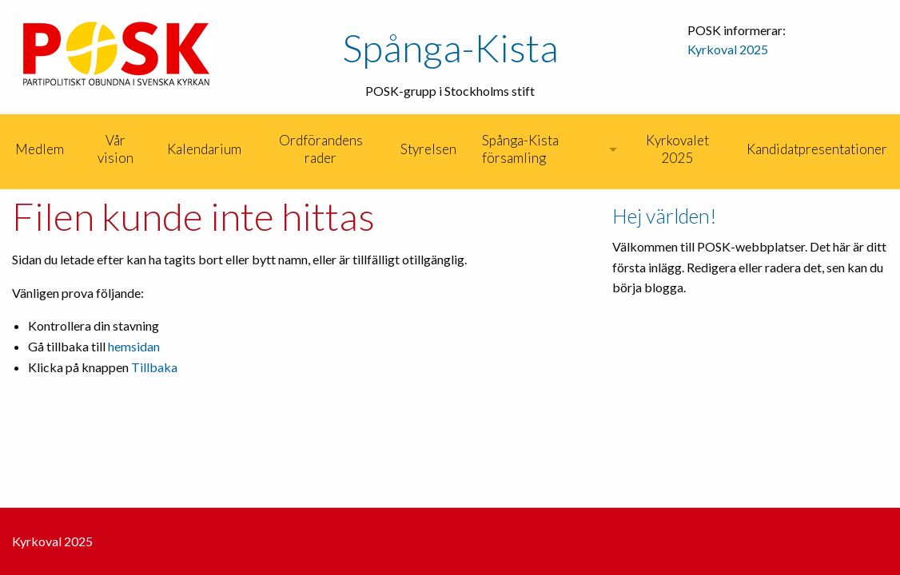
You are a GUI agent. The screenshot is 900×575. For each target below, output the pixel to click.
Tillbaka (154, 367)
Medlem (39, 149)
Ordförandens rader (321, 149)
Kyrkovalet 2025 (677, 149)
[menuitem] (1, 149)
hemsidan (134, 346)
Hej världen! (664, 216)
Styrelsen (428, 149)
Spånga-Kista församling (520, 149)
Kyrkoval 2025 (727, 49)
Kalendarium (204, 149)
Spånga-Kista (450, 47)
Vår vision (115, 149)
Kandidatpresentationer (817, 149)
